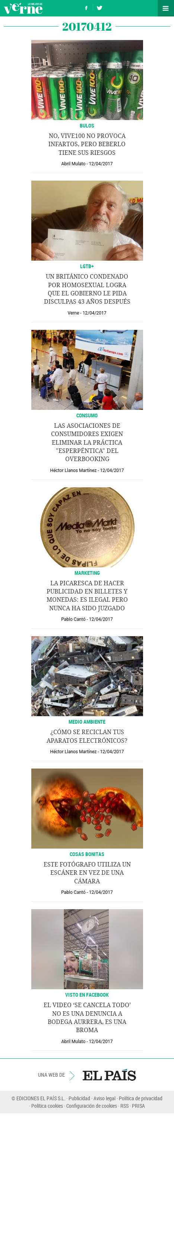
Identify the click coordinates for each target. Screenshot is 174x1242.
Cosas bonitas (87, 854)
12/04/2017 (101, 163)
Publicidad (79, 1098)
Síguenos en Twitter (99, 7)
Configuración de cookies (91, 1105)
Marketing (87, 572)
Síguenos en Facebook (86, 7)
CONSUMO (87, 415)
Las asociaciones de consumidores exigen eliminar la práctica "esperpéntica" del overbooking (87, 442)
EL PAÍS (109, 1075)
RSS (124, 1105)
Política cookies (47, 1105)
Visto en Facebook (87, 994)
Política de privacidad (140, 1098)
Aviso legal (105, 1098)
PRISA (138, 1105)
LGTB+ (87, 266)
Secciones (166, 8)
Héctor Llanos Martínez (73, 470)
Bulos (87, 125)
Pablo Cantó (73, 619)
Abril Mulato (73, 163)
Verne (23, 8)
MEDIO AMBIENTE (87, 721)
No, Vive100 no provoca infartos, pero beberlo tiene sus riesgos (87, 144)
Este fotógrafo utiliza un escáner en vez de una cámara (87, 873)
